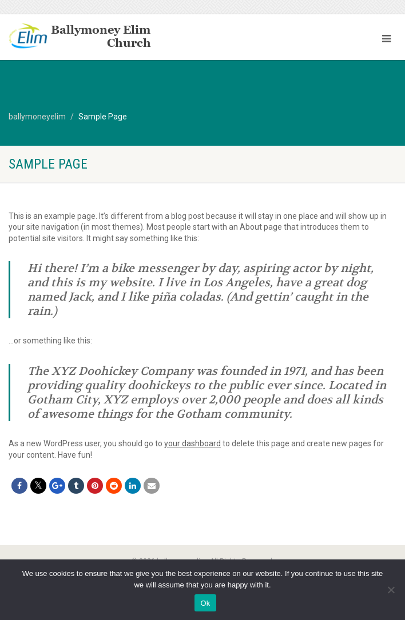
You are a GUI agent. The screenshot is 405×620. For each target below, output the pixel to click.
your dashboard (192, 443)
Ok (205, 603)
